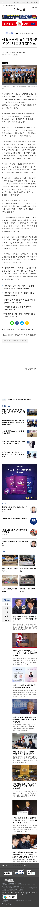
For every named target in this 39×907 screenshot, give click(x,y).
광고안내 (10, 893)
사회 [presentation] (6, 612)
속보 (3, 400)
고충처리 (15, 894)
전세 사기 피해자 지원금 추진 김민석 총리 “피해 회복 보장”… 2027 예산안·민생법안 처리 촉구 (24, 854)
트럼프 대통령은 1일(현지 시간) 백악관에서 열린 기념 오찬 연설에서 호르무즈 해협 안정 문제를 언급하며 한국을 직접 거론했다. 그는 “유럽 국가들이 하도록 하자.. (24, 727)
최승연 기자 (10, 52)
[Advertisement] (19, 384)
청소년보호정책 (7, 894)
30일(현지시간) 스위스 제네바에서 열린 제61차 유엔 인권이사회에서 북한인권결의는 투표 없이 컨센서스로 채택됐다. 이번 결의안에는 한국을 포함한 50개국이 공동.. (24, 794)
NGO (16, 33)
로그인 (35, 2)
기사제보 (23, 893)
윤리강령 (22, 894)
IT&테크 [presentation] (6, 620)
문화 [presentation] (6, 616)
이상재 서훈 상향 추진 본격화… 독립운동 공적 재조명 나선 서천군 (13, 443)
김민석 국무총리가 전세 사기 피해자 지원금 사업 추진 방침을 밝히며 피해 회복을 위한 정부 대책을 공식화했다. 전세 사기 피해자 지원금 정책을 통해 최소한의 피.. (24, 862)
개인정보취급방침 (32, 893)
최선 (3, 546)
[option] (11, 564)
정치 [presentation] (6, 604)
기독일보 (15, 341)
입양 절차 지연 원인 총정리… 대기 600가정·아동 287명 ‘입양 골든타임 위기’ (13, 454)
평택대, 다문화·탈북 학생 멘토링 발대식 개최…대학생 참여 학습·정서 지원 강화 (13, 412)
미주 (27, 2)
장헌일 (4, 511)
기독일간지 (24, 341)
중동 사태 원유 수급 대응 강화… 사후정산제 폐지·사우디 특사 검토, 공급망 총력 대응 (13, 423)
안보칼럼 (4, 534)
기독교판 (17, 2)
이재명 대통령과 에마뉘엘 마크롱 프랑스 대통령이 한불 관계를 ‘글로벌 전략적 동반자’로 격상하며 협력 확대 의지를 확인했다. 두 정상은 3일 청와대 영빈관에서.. (24, 627)
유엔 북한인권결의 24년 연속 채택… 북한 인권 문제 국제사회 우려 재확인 (24, 786)
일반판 (23, 2)
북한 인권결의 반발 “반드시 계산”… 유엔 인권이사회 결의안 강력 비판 (24, 653)
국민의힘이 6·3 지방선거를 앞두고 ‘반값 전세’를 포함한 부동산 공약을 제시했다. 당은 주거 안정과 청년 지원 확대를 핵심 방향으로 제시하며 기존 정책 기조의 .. (24, 759)
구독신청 (31, 2)
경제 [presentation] (6, 608)
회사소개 (4, 893)
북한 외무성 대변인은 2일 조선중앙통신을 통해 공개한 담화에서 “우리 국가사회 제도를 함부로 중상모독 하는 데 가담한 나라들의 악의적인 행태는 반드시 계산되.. (24, 661)
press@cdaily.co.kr (19, 52)
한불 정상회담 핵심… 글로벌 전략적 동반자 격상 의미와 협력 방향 (24, 618)
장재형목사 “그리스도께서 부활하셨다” (18, 400)
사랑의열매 (7, 341)
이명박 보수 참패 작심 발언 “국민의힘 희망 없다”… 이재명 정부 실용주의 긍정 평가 (24, 820)
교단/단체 (10, 33)
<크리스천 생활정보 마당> (30, 369)
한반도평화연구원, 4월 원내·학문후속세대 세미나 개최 (24, 686)
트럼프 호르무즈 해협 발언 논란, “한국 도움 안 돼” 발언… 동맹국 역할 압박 (24, 719)
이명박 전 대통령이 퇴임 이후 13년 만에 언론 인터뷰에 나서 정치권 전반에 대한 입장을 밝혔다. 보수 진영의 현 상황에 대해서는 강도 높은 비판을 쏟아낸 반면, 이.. (24, 828)
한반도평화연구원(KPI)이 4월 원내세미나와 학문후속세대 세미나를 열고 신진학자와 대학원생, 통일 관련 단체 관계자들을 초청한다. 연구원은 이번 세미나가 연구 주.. (24, 693)
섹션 (2, 2)
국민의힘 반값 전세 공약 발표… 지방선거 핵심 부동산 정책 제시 (24, 753)
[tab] (6, 604)
